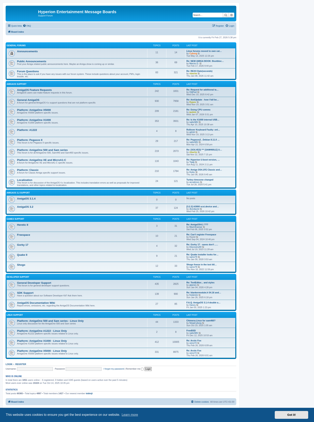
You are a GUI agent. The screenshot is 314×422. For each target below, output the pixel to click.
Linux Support (15, 315)
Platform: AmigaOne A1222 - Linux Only (42, 330)
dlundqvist (194, 209)
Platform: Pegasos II (29, 139)
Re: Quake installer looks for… (202, 254)
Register (20, 364)
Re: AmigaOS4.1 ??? (197, 224)
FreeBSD (191, 330)
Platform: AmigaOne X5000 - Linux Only (42, 350)
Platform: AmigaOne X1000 (34, 119)
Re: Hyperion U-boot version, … (203, 159)
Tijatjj (191, 162)
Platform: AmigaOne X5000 (34, 109)
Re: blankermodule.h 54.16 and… (203, 292)
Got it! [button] (291, 414)
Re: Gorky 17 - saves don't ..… (202, 244)
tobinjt (89, 393)
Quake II (22, 254)
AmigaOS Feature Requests (34, 89)
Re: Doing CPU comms (198, 109)
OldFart (193, 92)
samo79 (193, 257)
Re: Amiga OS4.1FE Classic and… (204, 169)
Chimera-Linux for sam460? (200, 320)
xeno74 (193, 343)
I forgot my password (114, 369)
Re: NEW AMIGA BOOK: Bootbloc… (205, 61)
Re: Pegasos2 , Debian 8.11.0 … (203, 139)
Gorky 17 (22, 244)
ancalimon (194, 182)
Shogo (21, 264)
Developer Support (18, 277)
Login (9, 364)
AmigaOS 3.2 (25, 206)
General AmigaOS (28, 99)
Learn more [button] (130, 414)
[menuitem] (27, 25)
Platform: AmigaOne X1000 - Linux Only (42, 340)
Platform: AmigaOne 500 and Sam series (42, 149)
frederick (193, 295)
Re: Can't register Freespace (201, 234)
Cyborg (193, 53)
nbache (193, 73)
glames (192, 285)
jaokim (192, 112)
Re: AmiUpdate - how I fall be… (202, 99)
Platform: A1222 (27, 129)
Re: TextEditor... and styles (200, 282)
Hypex (192, 102)
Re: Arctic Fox (193, 340)
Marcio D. (194, 63)
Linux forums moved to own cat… (204, 51)
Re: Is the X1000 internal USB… (202, 119)
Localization (24, 179)
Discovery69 (195, 247)
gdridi (192, 132)
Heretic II (22, 224)
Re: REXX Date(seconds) (199, 71)
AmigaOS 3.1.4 (26, 198)
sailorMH (193, 122)
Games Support (15, 219)
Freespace (23, 234)
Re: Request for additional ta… (202, 89)
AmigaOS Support (16, 84)
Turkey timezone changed (199, 179)
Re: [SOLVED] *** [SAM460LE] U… (204, 149)
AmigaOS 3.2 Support (18, 193)
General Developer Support (34, 282)
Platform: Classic (28, 169)
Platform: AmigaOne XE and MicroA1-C (41, 159)
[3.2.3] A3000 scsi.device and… (202, 206)
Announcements (27, 51)
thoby (192, 172)
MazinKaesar (195, 227)
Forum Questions (28, 71)
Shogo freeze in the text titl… (201, 264)
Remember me (135, 369)
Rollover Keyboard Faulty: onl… (203, 129)
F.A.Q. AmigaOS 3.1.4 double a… (203, 302)
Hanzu (192, 305)
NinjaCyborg (195, 323)
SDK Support (25, 292)
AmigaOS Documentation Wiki (36, 302)
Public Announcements (31, 61)
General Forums (16, 45)
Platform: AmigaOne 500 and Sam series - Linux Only (50, 320)
